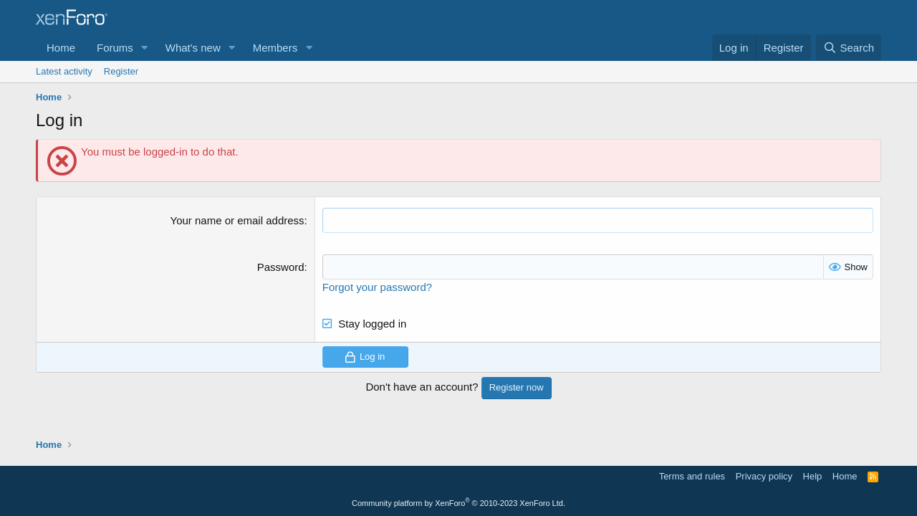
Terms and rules (692, 476)
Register (121, 71)
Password (280, 267)
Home (61, 48)
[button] (145, 47)
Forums (115, 48)
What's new (193, 48)
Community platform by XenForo (458, 503)
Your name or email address (237, 220)
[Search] (848, 47)
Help (812, 476)
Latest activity (64, 71)
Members (275, 48)
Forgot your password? (377, 287)
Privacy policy (764, 476)
